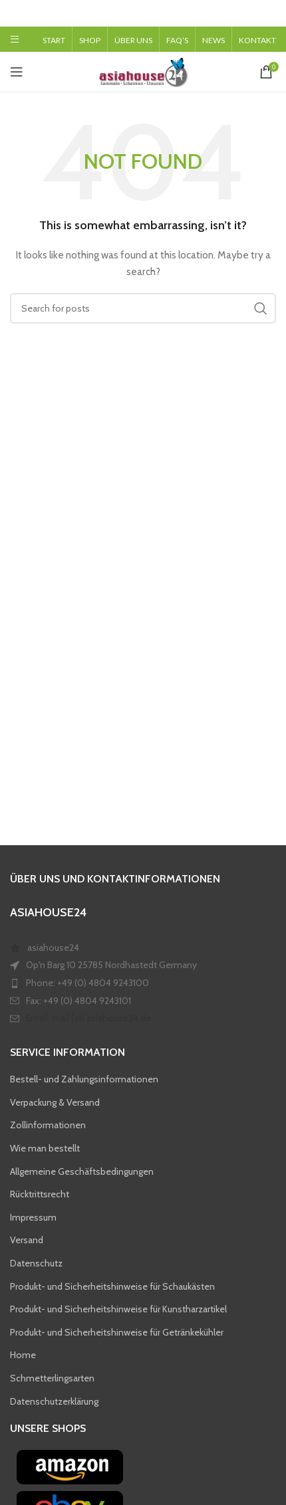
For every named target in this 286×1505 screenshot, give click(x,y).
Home (23, 1355)
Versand (26, 1240)
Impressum (33, 1217)
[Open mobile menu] (14, 39)
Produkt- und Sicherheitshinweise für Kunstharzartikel (118, 1309)
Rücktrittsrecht (39, 1194)
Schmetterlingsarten (52, 1378)
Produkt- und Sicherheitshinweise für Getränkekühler (116, 1332)
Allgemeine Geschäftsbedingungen (82, 1171)
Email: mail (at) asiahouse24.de (88, 1018)
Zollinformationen (48, 1125)
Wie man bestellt (45, 1148)
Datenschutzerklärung (54, 1401)
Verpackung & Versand (55, 1102)
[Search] (143, 308)
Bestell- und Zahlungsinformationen (84, 1079)
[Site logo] (143, 70)
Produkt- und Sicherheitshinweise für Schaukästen (112, 1286)
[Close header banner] (269, 13)
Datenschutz (36, 1263)
